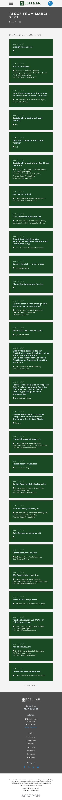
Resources (31, 751)
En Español (31, 757)
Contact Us (31, 754)
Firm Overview (31, 737)
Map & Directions (31, 727)
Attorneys (30, 744)
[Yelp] (33, 767)
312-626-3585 (30, 708)
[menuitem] (26, 790)
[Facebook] (24, 767)
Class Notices (31, 740)
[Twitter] (29, 767)
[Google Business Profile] (38, 767)
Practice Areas (31, 747)
